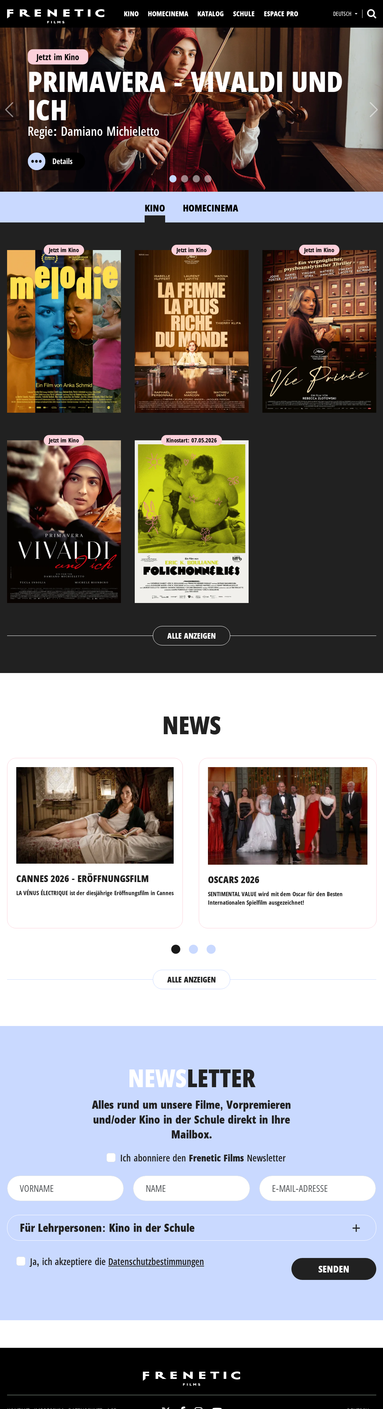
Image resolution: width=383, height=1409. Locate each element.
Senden (333, 1268)
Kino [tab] (155, 207)
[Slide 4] (207, 178)
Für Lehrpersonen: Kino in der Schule (107, 1227)
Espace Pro (281, 13)
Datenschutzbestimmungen (156, 1261)
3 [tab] (209, 949)
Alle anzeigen (191, 635)
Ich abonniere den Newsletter (203, 1157)
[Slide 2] (184, 178)
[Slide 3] (196, 178)
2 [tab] (191, 949)
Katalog (210, 13)
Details (50, 161)
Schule (244, 13)
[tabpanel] (191, 440)
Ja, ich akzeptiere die (117, 1261)
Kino (131, 13)
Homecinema (168, 13)
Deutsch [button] (343, 14)
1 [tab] (174, 949)
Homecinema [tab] (210, 207)
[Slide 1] (172, 178)
